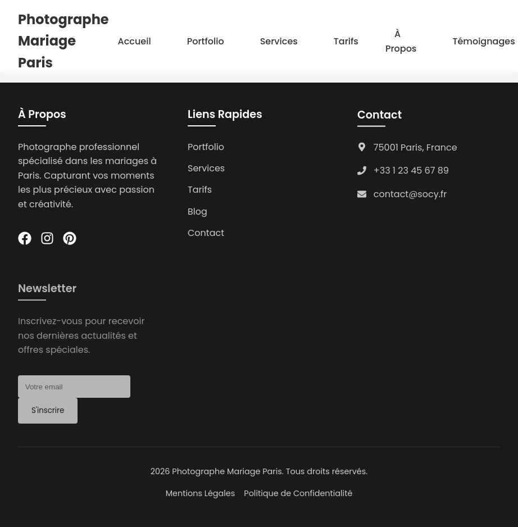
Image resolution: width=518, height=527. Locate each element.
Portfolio (205, 41)
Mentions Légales (200, 493)
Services (279, 41)
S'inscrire (47, 414)
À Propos (400, 41)
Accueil (134, 41)
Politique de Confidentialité (298, 493)
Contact (206, 232)
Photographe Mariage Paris (63, 41)
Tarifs (346, 41)
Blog (197, 211)
